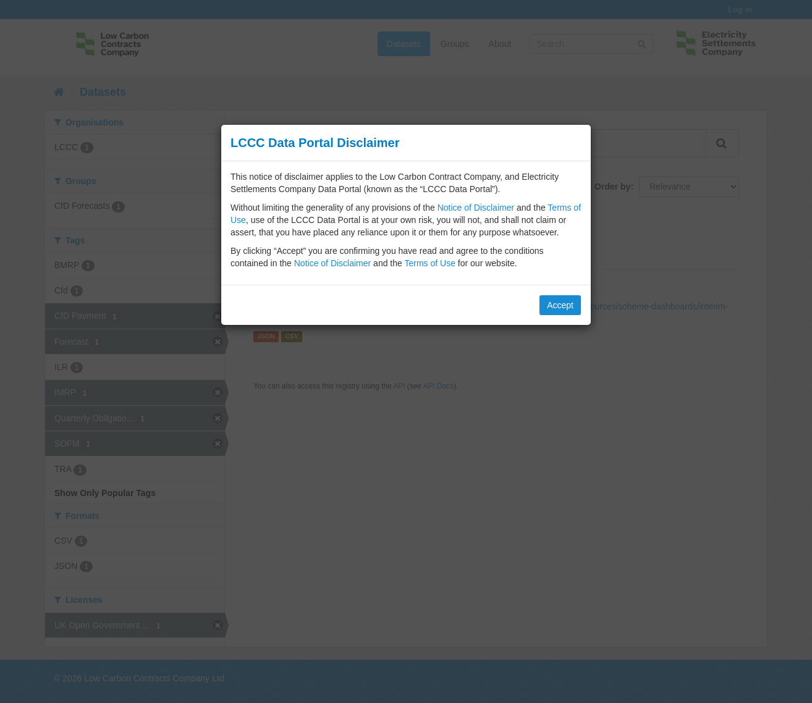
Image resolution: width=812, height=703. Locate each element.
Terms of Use (429, 263)
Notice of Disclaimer (476, 208)
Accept (560, 305)
